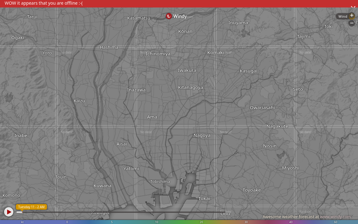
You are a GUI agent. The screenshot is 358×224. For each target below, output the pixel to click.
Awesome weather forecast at (307, 216)
